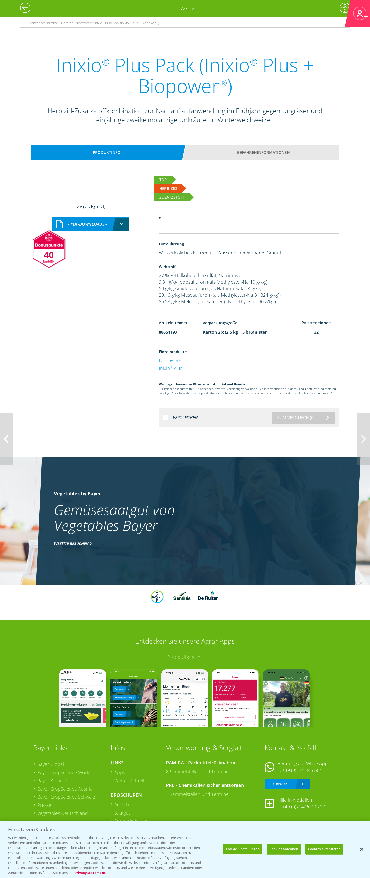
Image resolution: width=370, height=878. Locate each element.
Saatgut (122, 813)
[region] (185, 849)
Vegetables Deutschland (62, 813)
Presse (44, 805)
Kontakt (279, 783)
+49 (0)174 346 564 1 (304, 770)
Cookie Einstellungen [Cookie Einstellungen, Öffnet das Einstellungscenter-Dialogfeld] (243, 849)
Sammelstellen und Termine (199, 772)
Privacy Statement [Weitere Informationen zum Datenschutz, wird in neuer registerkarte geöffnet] (90, 872)
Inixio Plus (170, 368)
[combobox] (91, 224)
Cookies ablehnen (284, 849)
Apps (119, 772)
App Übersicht (187, 657)
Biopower (170, 361)
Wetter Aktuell (129, 781)
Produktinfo (107, 152)
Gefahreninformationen (263, 152)
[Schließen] (361, 849)
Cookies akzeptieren (324, 849)
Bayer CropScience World (64, 772)
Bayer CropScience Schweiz (66, 797)
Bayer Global (50, 764)
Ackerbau (124, 804)
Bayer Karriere (52, 781)
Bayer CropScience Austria (65, 789)
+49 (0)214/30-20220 (303, 806)
